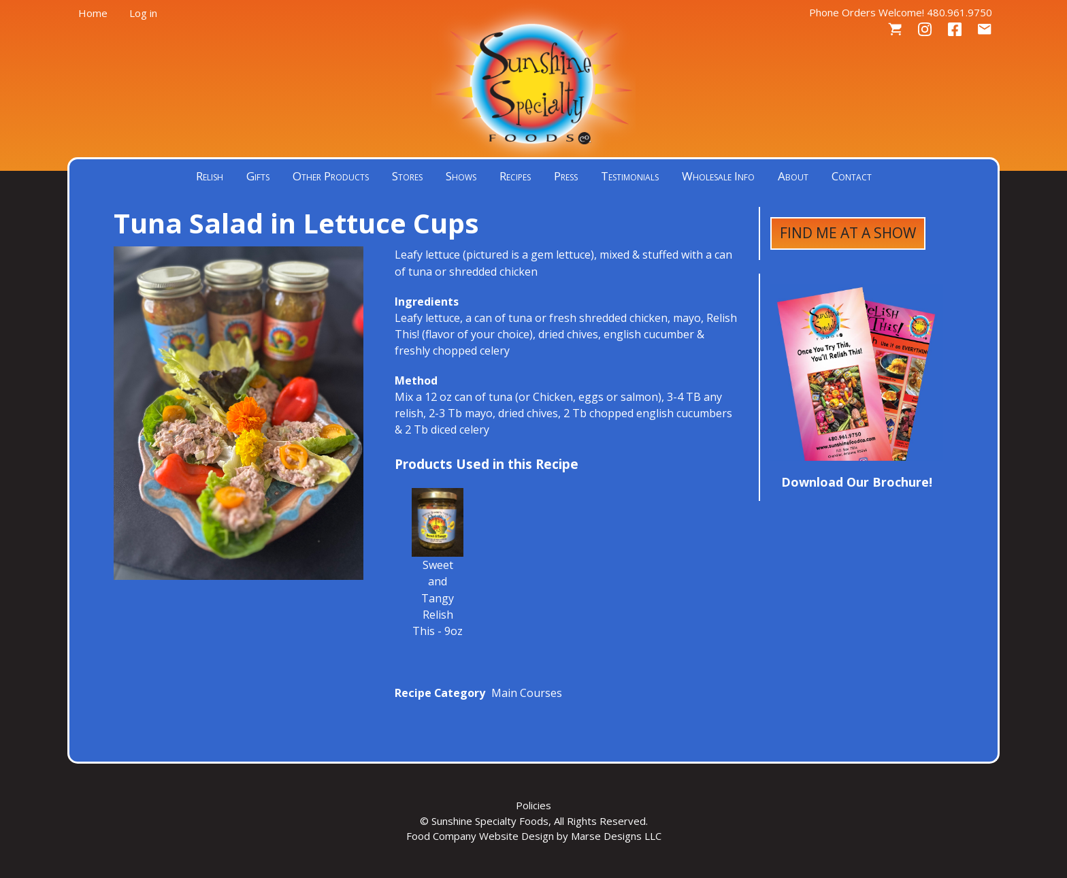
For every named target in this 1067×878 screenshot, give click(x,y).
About (793, 176)
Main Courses (526, 692)
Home (93, 13)
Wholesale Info (718, 176)
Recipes (515, 176)
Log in (143, 13)
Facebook (955, 29)
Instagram (925, 29)
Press (566, 176)
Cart (895, 29)
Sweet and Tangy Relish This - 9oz (437, 597)
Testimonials (630, 176)
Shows (461, 176)
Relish (209, 176)
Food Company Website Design (480, 836)
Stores (407, 176)
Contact (985, 29)
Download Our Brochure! (856, 482)
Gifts (257, 176)
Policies (533, 805)
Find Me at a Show (848, 232)
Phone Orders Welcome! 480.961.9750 (900, 12)
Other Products (331, 176)
